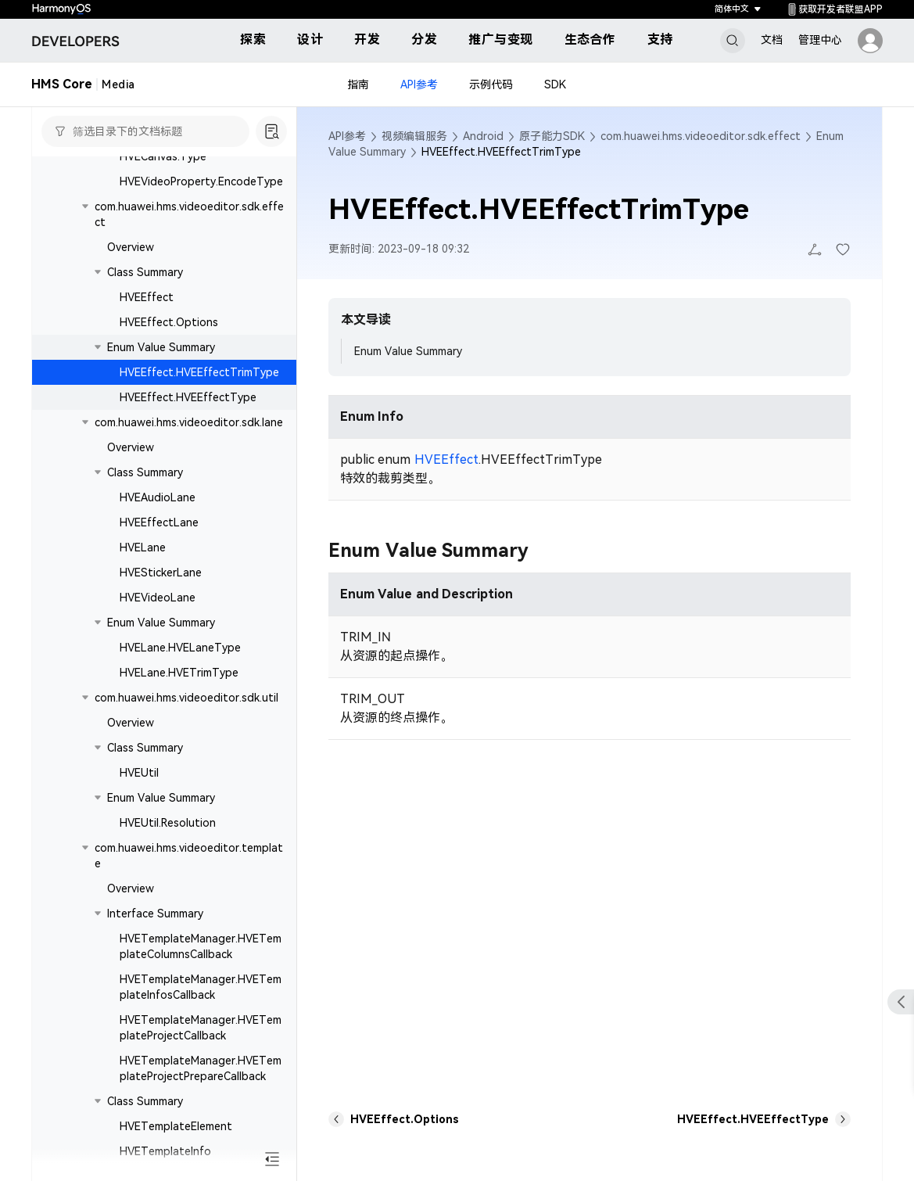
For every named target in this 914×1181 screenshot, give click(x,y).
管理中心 (820, 40)
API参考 (419, 84)
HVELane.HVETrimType (179, 672)
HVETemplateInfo (165, 1151)
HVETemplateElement (176, 1126)
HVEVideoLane (157, 597)
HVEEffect (147, 297)
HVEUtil (139, 772)
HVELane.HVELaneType (180, 647)
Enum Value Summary (408, 351)
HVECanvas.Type (163, 156)
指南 (358, 84)
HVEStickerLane (161, 572)
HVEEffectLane (159, 522)
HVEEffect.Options (169, 322)
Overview (130, 247)
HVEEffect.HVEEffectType (188, 397)
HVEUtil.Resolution (168, 823)
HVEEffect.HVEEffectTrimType (199, 372)
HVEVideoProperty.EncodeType (201, 181)
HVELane (143, 547)
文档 (772, 40)
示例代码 (491, 84)
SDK (555, 84)
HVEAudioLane (157, 497)
